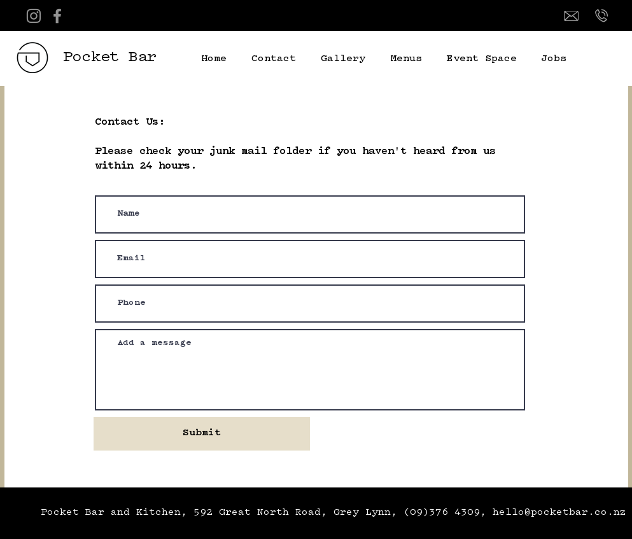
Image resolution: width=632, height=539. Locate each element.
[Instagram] (33, 15)
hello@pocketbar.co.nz (559, 512)
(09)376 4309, (448, 512)
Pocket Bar (110, 57)
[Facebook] (57, 15)
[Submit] (202, 434)
